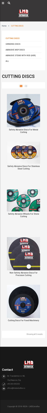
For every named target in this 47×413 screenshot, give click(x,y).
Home (4, 26)
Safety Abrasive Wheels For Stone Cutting (23, 215)
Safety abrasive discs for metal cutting (23, 131)
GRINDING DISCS (13, 44)
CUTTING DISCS (12, 38)
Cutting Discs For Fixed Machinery (23, 320)
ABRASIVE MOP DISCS (15, 49)
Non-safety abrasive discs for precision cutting (23, 274)
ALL (7, 61)
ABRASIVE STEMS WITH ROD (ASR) (21, 55)
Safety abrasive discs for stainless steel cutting (23, 167)
